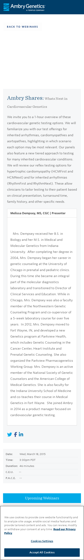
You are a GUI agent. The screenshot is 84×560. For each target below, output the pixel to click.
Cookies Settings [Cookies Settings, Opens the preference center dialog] (42, 541)
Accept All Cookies (41, 552)
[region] (42, 533)
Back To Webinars (22, 26)
